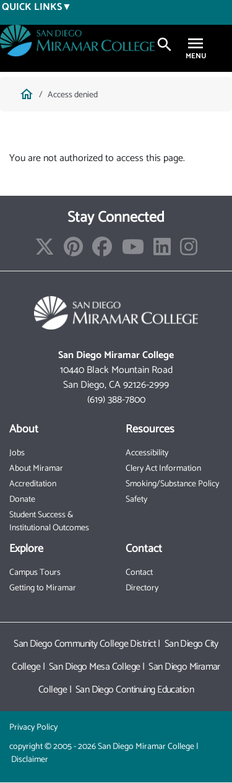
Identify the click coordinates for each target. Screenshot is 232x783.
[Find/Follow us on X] (44, 251)
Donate (22, 499)
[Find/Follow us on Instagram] (188, 251)
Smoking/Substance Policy (172, 484)
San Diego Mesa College (94, 666)
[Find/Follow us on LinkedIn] (162, 251)
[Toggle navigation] (195, 44)
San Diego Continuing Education (134, 689)
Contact (139, 573)
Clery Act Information (163, 468)
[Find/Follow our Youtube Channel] (133, 251)
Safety (136, 499)
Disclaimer (29, 760)
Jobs (17, 453)
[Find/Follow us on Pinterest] (73, 251)
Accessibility (147, 453)
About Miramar (36, 468)
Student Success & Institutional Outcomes (49, 521)
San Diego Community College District (85, 644)
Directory (142, 588)
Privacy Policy (33, 727)
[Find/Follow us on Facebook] (102, 251)
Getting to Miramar (42, 588)
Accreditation (32, 484)
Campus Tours (35, 573)
